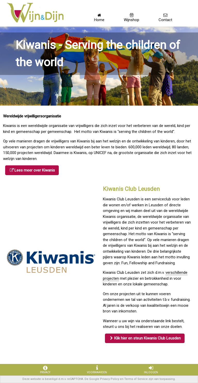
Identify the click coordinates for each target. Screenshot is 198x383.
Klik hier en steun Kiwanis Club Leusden (147, 338)
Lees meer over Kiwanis (34, 170)
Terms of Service (136, 379)
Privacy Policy (109, 379)
